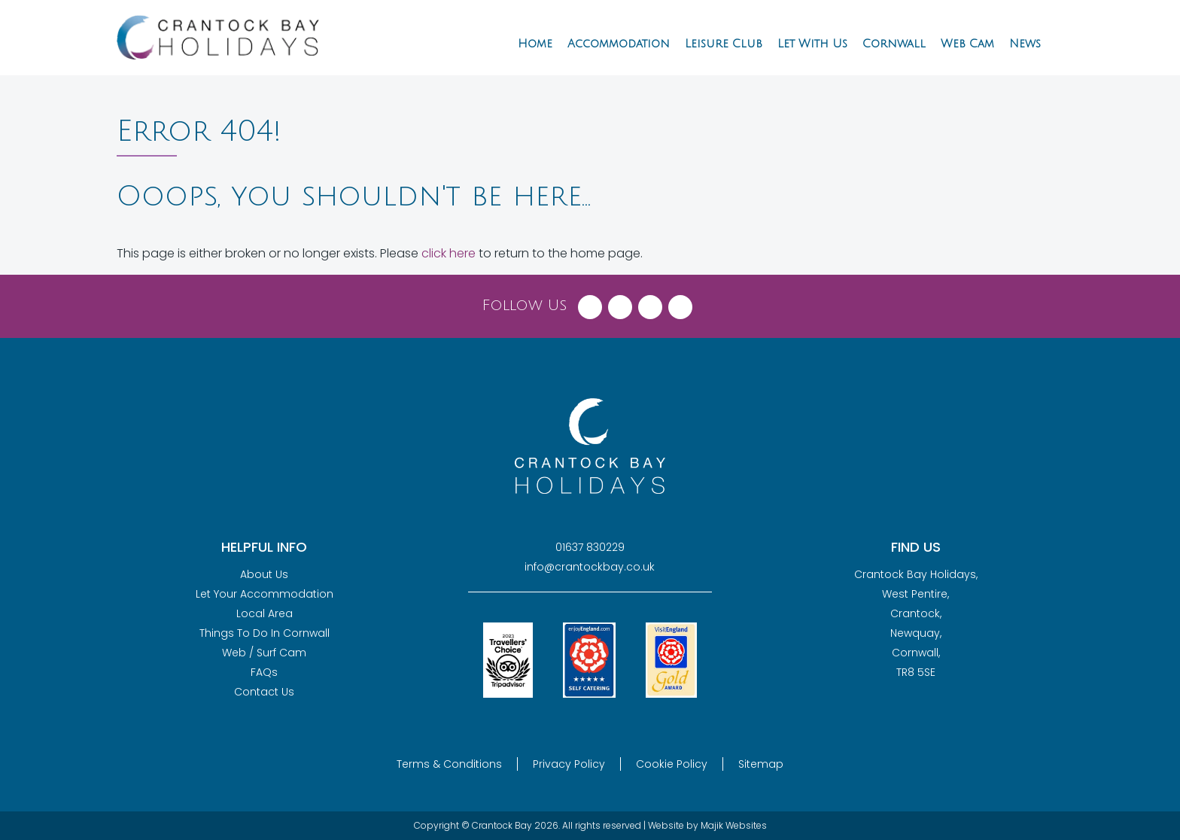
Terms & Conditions (449, 764)
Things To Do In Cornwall (264, 633)
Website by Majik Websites (707, 825)
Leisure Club (723, 44)
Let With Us (812, 44)
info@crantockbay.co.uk (590, 566)
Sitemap (760, 764)
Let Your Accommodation (264, 593)
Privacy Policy (569, 764)
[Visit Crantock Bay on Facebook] (590, 303)
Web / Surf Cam (264, 652)
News (1025, 44)
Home (535, 44)
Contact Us (264, 691)
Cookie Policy (671, 764)
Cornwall (894, 44)
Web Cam (967, 44)
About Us (264, 574)
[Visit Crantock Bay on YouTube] (680, 303)
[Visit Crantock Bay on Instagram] (650, 303)
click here (448, 253)
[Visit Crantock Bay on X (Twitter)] (620, 303)
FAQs (264, 672)
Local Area (264, 613)
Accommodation (618, 44)
